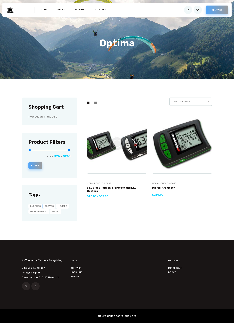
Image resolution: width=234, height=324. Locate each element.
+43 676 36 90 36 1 (33, 269)
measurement (95, 186)
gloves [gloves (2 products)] (49, 207)
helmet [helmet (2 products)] (62, 207)
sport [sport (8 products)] (56, 212)
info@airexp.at (31, 273)
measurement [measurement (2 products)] (39, 212)
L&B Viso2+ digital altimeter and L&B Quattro (114, 192)
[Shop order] (187, 103)
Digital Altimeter (164, 191)
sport (109, 186)
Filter (37, 166)
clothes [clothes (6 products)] (35, 207)
